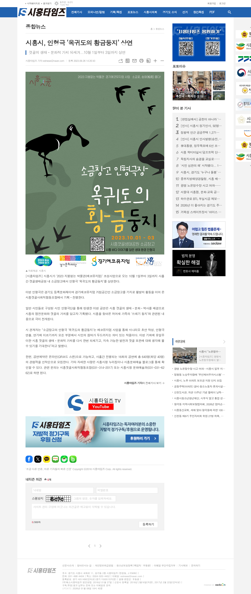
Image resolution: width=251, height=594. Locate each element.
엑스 (37, 459)
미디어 (180, 341)
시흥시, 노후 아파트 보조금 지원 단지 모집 (198, 380)
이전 (89, 546)
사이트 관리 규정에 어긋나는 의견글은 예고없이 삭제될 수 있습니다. (74, 506)
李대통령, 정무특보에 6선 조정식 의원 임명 (201, 146)
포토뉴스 (132, 12)
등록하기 (148, 524)
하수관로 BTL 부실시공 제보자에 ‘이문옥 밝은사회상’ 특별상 (201, 199)
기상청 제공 (64, 4)
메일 (134, 61)
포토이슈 (178, 66)
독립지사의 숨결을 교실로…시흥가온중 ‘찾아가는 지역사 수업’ (201, 159)
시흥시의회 (150, 12)
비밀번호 (103, 490)
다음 (100, 546)
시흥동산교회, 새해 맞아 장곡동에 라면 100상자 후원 (199, 410)
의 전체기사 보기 (142, 383)
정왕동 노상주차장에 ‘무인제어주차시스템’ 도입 (199, 374)
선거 (185, 12)
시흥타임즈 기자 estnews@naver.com (45, 60)
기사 (181, 108)
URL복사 (121, 61)
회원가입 (212, 3)
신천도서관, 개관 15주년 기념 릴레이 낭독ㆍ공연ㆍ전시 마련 (199, 392)
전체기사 (76, 12)
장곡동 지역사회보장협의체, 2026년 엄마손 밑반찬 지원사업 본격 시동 (199, 404)
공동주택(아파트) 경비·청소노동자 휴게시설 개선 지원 (199, 386)
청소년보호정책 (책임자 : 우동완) (134, 565)
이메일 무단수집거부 (164, 565)
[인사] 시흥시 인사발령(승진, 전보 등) (201, 139)
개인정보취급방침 (104, 565)
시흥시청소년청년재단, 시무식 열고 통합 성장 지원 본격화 (199, 398)
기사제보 (183, 565)
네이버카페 (64, 459)
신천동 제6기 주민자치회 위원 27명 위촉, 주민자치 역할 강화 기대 (199, 416)
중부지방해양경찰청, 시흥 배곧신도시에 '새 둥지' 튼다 (201, 179)
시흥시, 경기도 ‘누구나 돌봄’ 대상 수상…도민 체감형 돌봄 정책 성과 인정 (201, 172)
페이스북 (29, 459)
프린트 (141, 61)
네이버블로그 (55, 459)
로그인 (222, 3)
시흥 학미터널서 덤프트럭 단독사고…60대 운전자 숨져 (201, 152)
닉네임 (37, 490)
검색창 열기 (229, 12)
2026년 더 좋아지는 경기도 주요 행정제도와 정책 (201, 205)
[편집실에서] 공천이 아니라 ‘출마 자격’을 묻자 (201, 119)
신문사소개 (68, 565)
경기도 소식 (170, 12)
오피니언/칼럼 (96, 12)
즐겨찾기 (47, 3)
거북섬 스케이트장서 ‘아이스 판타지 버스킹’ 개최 (201, 212)
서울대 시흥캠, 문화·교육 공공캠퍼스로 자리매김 (201, 192)
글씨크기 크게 (155, 61)
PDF (211, 12)
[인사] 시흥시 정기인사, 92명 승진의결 (201, 126)
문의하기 (195, 565)
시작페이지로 (33, 3)
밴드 (73, 459)
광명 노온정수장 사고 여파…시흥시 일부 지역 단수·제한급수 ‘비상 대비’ (201, 185)
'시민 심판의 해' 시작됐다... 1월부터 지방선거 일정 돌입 (201, 165)
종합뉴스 (160, 28)
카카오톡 (46, 459)
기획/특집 (116, 12)
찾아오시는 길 (84, 565)
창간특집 (198, 12)
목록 (128, 61)
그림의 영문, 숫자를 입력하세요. (92, 498)
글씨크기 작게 (162, 61)
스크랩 (148, 61)
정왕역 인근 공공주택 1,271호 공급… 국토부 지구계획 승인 (201, 132)
